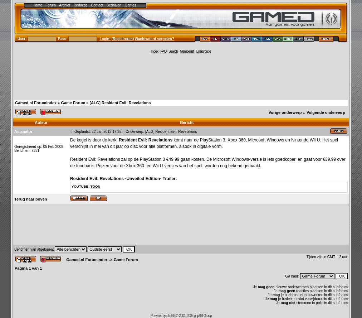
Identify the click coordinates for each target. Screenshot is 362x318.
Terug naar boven (30, 199)
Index (154, 51)
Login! (105, 39)
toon (95, 186)
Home (37, 5)
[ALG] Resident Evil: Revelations (120, 103)
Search (173, 51)
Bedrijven (114, 5)
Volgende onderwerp (326, 112)
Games (130, 5)
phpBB (170, 316)
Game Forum (73, 103)
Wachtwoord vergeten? (154, 39)
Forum (50, 5)
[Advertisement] (181, 76)
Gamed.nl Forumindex (36, 103)
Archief (64, 5)
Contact (97, 5)
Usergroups (203, 51)
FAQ (163, 51)
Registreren (123, 39)
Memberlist (187, 51)
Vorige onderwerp (285, 112)
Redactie (80, 5)
